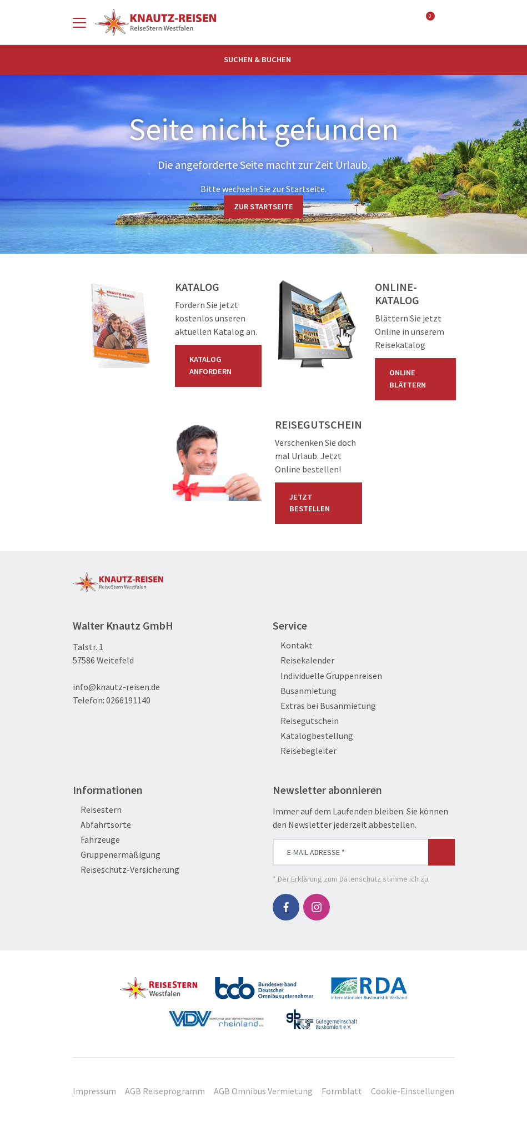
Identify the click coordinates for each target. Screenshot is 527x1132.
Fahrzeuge (96, 839)
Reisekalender (303, 660)
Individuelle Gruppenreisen (327, 676)
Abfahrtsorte (102, 824)
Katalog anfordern (220, 365)
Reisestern (97, 809)
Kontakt (293, 645)
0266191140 (128, 700)
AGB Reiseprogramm (165, 1090)
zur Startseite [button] (263, 207)
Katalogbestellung (313, 736)
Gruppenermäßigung (116, 854)
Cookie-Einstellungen (412, 1090)
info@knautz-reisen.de (116, 686)
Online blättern (417, 379)
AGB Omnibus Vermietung (263, 1090)
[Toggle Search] (448, 22)
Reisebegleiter (305, 751)
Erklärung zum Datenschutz (336, 879)
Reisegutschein (306, 721)
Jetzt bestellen (320, 503)
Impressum (94, 1090)
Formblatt (342, 1090)
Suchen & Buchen (264, 59)
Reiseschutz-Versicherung (126, 869)
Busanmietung (305, 691)
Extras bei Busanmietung (324, 706)
